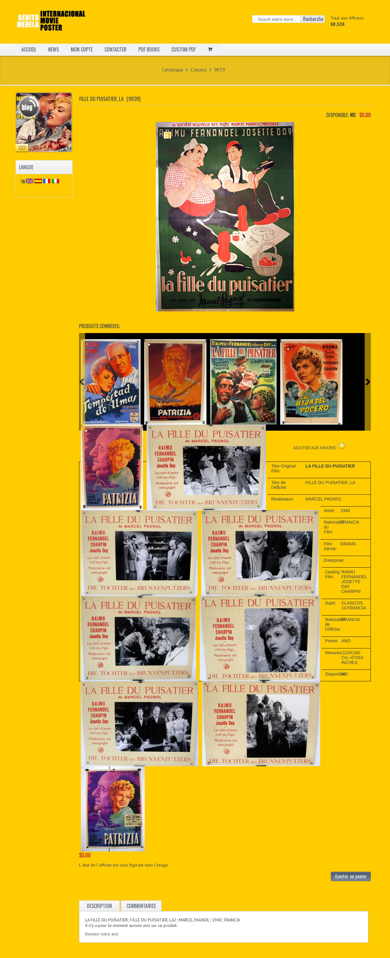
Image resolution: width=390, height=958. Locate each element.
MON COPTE (82, 49)
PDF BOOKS (148, 49)
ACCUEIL (28, 49)
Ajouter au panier (351, 876)
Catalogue (172, 69)
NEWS (53, 49)
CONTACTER (116, 49)
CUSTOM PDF (183, 49)
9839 (219, 69)
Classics (199, 69)
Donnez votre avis (101, 934)
